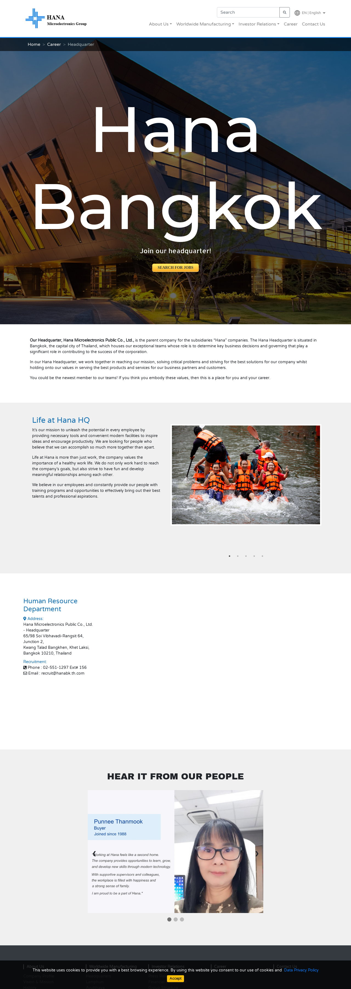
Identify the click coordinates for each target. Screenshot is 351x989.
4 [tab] (254, 556)
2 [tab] (237, 556)
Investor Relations (257, 24)
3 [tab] (246, 556)
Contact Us (313, 24)
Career (291, 24)
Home (34, 44)
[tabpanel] (246, 474)
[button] (246, 484)
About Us (159, 24)
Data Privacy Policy (301, 970)
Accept (175, 978)
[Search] (248, 12)
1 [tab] (229, 556)
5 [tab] (262, 556)
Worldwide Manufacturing (203, 24)
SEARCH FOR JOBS (175, 268)
